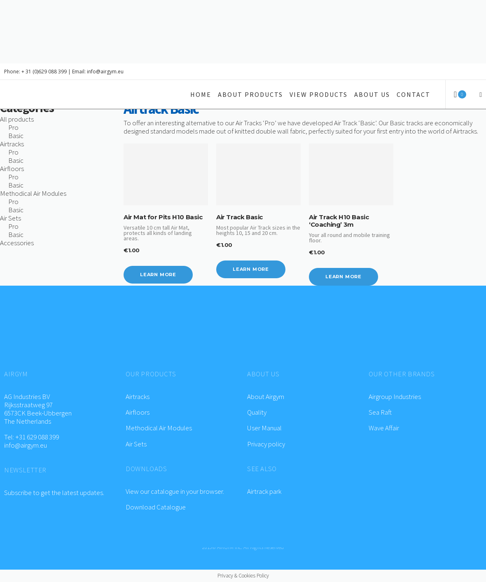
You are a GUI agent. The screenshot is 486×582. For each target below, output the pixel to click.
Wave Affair (384, 427)
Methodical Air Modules (159, 427)
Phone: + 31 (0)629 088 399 (35, 71)
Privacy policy (266, 443)
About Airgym (265, 396)
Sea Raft (380, 412)
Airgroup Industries (395, 396)
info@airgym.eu (25, 445)
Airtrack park (264, 491)
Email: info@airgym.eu (98, 71)
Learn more (158, 274)
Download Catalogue (156, 507)
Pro (13, 127)
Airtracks (138, 396)
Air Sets (136, 443)
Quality (256, 412)
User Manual (264, 427)
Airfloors (138, 412)
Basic (15, 135)
